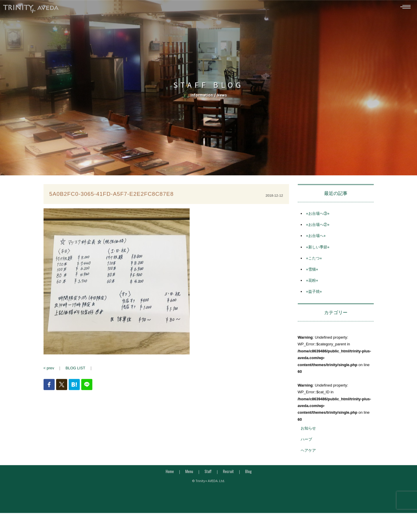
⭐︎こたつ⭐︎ (314, 261)
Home (170, 474)
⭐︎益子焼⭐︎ (314, 294)
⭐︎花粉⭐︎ (312, 283)
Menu (189, 474)
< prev (49, 371)
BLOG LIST (75, 371)
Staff (208, 474)
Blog (248, 474)
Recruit (228, 474)
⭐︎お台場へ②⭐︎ (318, 227)
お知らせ (308, 431)
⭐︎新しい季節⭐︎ (318, 250)
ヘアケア (308, 453)
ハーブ (306, 442)
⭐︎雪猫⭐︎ (312, 272)
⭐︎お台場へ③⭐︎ (318, 216)
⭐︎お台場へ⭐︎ (316, 239)
